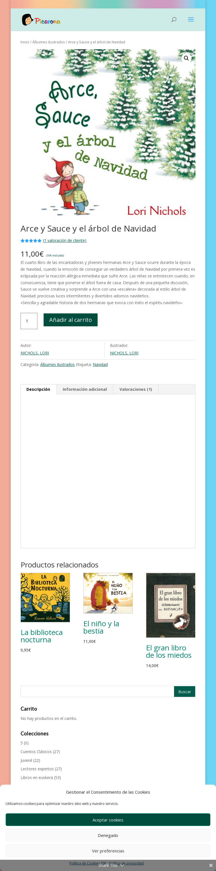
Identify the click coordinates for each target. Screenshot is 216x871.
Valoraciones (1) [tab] (136, 389)
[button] (186, 58)
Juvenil (26, 760)
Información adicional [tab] (85, 389)
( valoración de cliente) (64, 240)
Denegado (108, 835)
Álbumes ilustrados (48, 41)
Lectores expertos (37, 768)
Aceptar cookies (108, 820)
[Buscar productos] (108, 691)
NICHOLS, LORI (35, 353)
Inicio (25, 41)
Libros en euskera (37, 777)
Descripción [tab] (38, 389)
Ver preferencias (108, 851)
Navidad (100, 364)
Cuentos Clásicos (36, 751)
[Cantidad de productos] (29, 321)
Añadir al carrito (70, 320)
